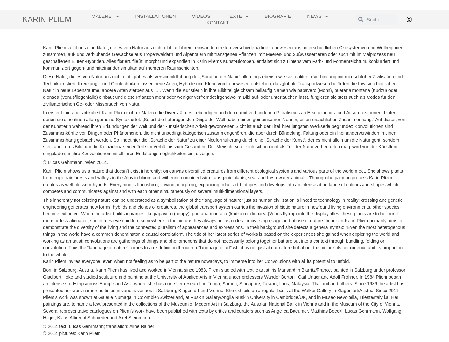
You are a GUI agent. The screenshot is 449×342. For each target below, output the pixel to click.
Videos (201, 16)
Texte (237, 16)
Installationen (155, 16)
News (317, 16)
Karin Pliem (46, 19)
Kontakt (217, 22)
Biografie (278, 16)
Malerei (105, 16)
